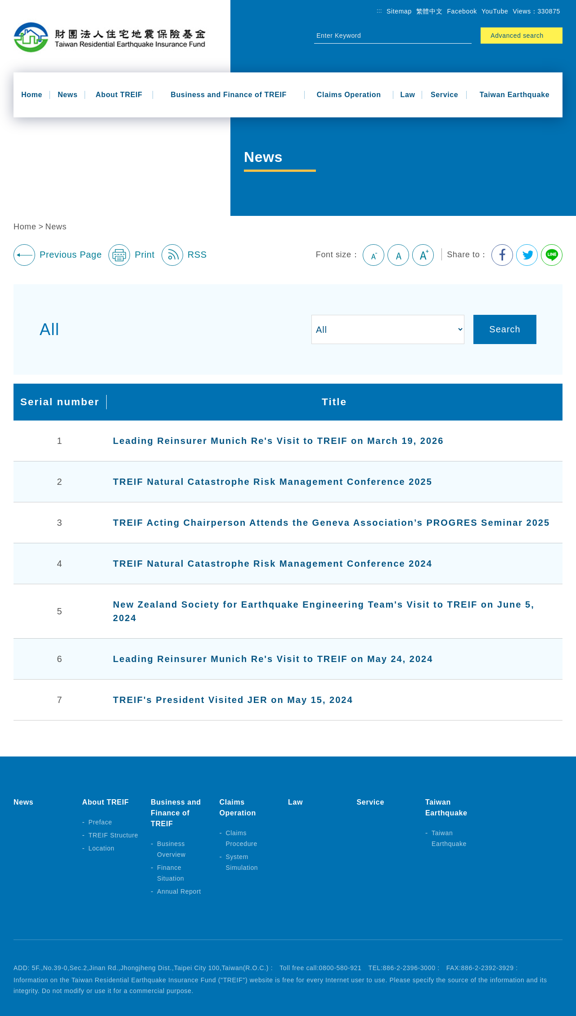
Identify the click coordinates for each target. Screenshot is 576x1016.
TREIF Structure (114, 835)
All (50, 329)
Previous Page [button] (58, 255)
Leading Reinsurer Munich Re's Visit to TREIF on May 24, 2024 (273, 659)
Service (444, 94)
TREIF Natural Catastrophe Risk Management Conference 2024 (272, 563)
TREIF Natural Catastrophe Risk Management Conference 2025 (272, 482)
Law (407, 94)
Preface (100, 822)
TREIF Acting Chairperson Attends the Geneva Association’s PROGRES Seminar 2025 (331, 523)
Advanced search (517, 35)
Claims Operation (349, 94)
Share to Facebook (502, 255)
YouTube (495, 11)
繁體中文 (429, 11)
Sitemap (399, 11)
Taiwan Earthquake (515, 94)
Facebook (462, 11)
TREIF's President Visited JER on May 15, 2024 (233, 700)
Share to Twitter (527, 255)
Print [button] (131, 255)
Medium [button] (398, 255)
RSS (184, 255)
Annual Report (179, 891)
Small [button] (373, 255)
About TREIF (119, 94)
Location (102, 848)
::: (379, 11)
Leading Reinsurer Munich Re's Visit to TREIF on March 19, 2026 (278, 441)
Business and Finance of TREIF (229, 94)
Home (31, 94)
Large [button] (423, 255)
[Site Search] (384, 35)
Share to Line (551, 255)
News (67, 94)
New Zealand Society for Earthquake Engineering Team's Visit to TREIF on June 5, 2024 (324, 611)
